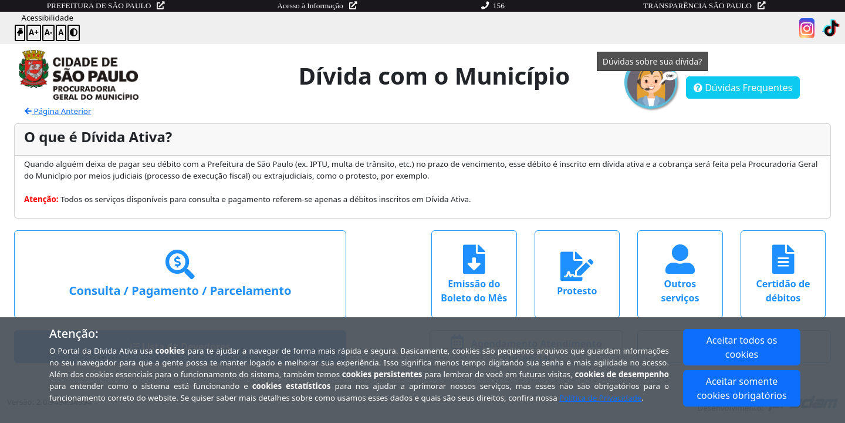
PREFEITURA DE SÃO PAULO (106, 5)
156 (493, 5)
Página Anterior (58, 111)
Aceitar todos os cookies (742, 347)
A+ (34, 32)
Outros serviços (680, 274)
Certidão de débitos (783, 274)
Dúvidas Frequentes (743, 87)
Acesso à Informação (317, 5)
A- (49, 32)
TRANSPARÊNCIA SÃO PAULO (704, 5)
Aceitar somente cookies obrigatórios (741, 388)
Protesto (577, 274)
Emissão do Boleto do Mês (474, 274)
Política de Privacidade (600, 397)
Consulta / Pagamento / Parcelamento (180, 274)
